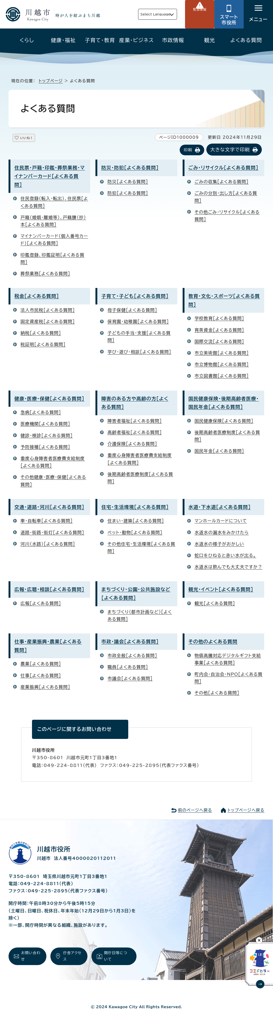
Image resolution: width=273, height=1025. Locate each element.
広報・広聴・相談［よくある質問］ (49, 590)
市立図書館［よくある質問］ (222, 376)
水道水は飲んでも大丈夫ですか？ (229, 567)
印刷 (188, 150)
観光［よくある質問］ (215, 604)
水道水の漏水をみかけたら (222, 533)
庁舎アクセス (71, 958)
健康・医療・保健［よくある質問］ (49, 399)
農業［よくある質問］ (41, 664)
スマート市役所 (229, 20)
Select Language (144, 14)
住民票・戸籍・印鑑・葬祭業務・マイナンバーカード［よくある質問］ (49, 176)
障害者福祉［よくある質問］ (134, 421)
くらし (26, 40)
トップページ (51, 81)
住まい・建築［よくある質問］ (135, 521)
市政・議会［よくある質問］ (130, 642)
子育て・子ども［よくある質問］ (134, 296)
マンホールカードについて (221, 521)
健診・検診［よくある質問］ (47, 436)
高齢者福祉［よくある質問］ (134, 433)
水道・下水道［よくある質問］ (219, 507)
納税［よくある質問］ (41, 333)
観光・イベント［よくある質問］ (220, 590)
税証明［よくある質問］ (43, 345)
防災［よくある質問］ (127, 182)
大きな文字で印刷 (230, 150)
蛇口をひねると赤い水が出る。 (225, 556)
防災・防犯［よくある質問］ (130, 168)
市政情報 (173, 40)
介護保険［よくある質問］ (132, 444)
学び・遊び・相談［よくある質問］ (139, 352)
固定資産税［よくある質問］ (48, 322)
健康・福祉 (63, 40)
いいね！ (32, 139)
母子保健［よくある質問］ (132, 310)
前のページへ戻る (195, 811)
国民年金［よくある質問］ (219, 451)
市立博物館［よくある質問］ (222, 365)
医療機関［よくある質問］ (45, 424)
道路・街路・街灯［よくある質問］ (52, 533)
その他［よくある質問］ (217, 693)
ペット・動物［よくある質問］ (134, 533)
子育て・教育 (100, 40)
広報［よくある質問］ (41, 604)
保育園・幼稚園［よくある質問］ (138, 322)
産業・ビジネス (136, 40)
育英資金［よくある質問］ (219, 330)
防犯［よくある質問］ (127, 194)
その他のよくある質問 (213, 642)
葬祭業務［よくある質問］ (45, 274)
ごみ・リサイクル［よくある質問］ (223, 168)
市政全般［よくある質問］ (132, 656)
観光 (209, 40)
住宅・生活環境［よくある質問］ (135, 507)
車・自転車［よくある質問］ (47, 521)
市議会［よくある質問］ (129, 679)
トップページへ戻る (246, 811)
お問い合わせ (29, 958)
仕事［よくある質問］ (41, 676)
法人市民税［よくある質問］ (48, 310)
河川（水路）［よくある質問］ (48, 544)
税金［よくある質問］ (36, 296)
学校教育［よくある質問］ (219, 319)
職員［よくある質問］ (127, 667)
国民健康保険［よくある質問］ (224, 421)
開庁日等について (117, 958)
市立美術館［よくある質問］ (222, 353)
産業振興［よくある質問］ (45, 687)
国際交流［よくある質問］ (219, 342)
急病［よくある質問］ (41, 413)
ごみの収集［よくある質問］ (222, 182)
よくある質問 (246, 40)
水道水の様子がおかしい (219, 544)
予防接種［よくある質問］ (45, 447)
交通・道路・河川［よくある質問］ (49, 507)
